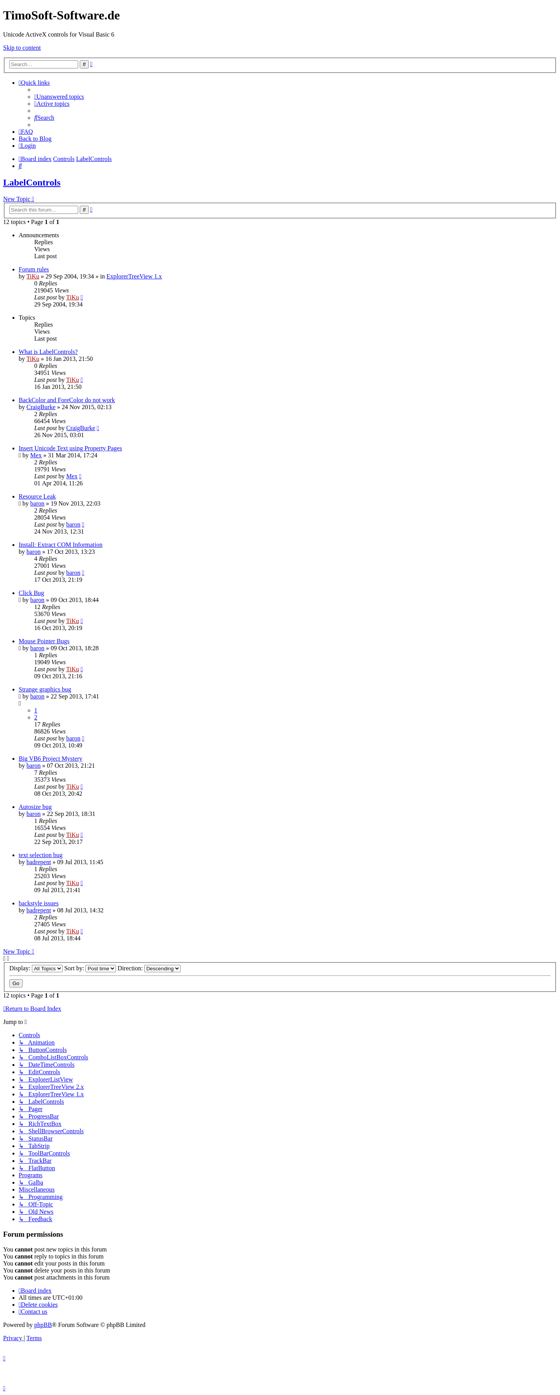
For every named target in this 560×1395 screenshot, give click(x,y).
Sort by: (90, 968)
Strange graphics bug (45, 689)
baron (37, 503)
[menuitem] (59, 96)
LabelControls (32, 182)
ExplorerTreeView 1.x (134, 276)
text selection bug (41, 855)
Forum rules (34, 269)
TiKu (32, 276)
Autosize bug (35, 806)
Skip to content (22, 47)
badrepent (38, 862)
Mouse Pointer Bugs (44, 641)
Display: (36, 968)
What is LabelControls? (48, 351)
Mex (36, 455)
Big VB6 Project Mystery (50, 758)
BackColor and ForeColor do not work (67, 400)
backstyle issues (39, 903)
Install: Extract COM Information (61, 544)
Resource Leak (37, 496)
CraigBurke (41, 407)
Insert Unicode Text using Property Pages (70, 448)
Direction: (148, 968)
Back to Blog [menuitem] (35, 138)
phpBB (43, 1324)
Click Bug (31, 593)
